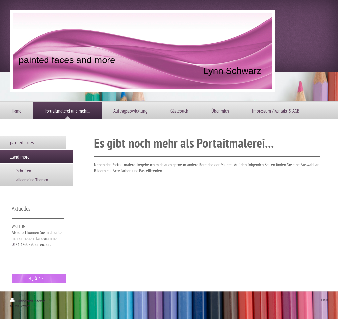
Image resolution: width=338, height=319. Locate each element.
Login (324, 300)
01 (13, 244)
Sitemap (40, 301)
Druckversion (22, 301)
